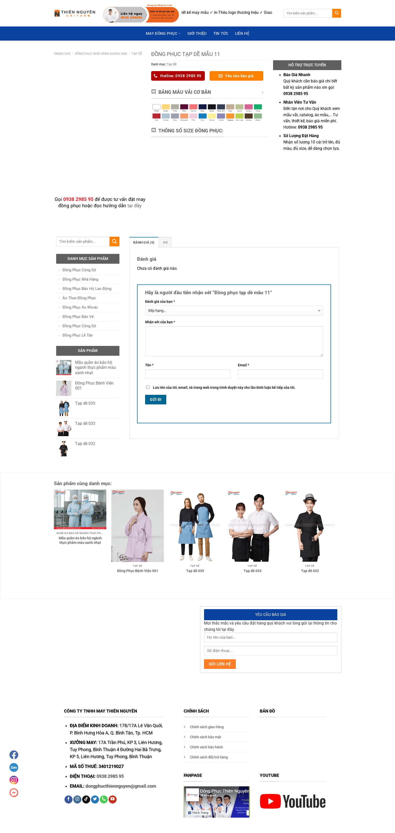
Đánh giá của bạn (160, 302)
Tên (149, 365)
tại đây (134, 206)
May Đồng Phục (163, 33)
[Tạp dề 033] (252, 526)
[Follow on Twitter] (95, 799)
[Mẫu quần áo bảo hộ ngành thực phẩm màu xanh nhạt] (80, 509)
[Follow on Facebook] (68, 799)
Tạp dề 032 (310, 571)
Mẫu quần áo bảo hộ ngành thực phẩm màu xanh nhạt (80, 540)
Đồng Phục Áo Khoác (80, 307)
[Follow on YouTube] (113, 799)
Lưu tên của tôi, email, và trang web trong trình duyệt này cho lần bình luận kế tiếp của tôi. (224, 387)
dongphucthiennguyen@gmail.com (120, 786)
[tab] (143, 242)
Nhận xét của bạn (160, 322)
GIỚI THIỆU (197, 33)
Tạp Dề (137, 53)
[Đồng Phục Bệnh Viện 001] (137, 526)
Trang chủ (62, 53)
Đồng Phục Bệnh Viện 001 (137, 571)
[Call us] (104, 799)
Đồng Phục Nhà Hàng (80, 279)
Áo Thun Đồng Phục (79, 298)
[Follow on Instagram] (77, 799)
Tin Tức (220, 33)
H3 (163, 242)
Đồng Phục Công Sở (79, 270)
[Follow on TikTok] (86, 799)
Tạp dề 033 (252, 571)
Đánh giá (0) (143, 242)
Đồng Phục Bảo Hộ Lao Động (86, 288)
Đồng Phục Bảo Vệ (78, 316)
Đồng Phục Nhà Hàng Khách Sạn (101, 53)
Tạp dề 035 (195, 571)
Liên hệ (242, 33)
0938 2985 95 (110, 776)
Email (243, 365)
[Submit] (336, 13)
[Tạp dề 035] (195, 526)
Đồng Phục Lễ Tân (77, 335)
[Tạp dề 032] (310, 526)
